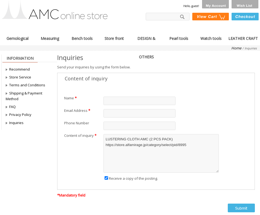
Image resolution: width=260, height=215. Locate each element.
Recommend (19, 69)
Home (236, 48)
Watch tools (211, 38)
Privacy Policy (20, 114)
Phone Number (76, 123)
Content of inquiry (79, 135)
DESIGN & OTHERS (146, 38)
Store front (114, 38)
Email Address (75, 110)
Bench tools (82, 38)
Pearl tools (178, 38)
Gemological (17, 38)
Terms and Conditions (27, 85)
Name (69, 98)
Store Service (20, 77)
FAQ (12, 106)
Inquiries (16, 122)
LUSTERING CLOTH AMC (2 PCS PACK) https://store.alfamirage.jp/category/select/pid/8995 (161, 153)
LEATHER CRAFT (243, 38)
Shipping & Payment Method (24, 96)
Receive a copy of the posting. (131, 178)
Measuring (50, 38)
